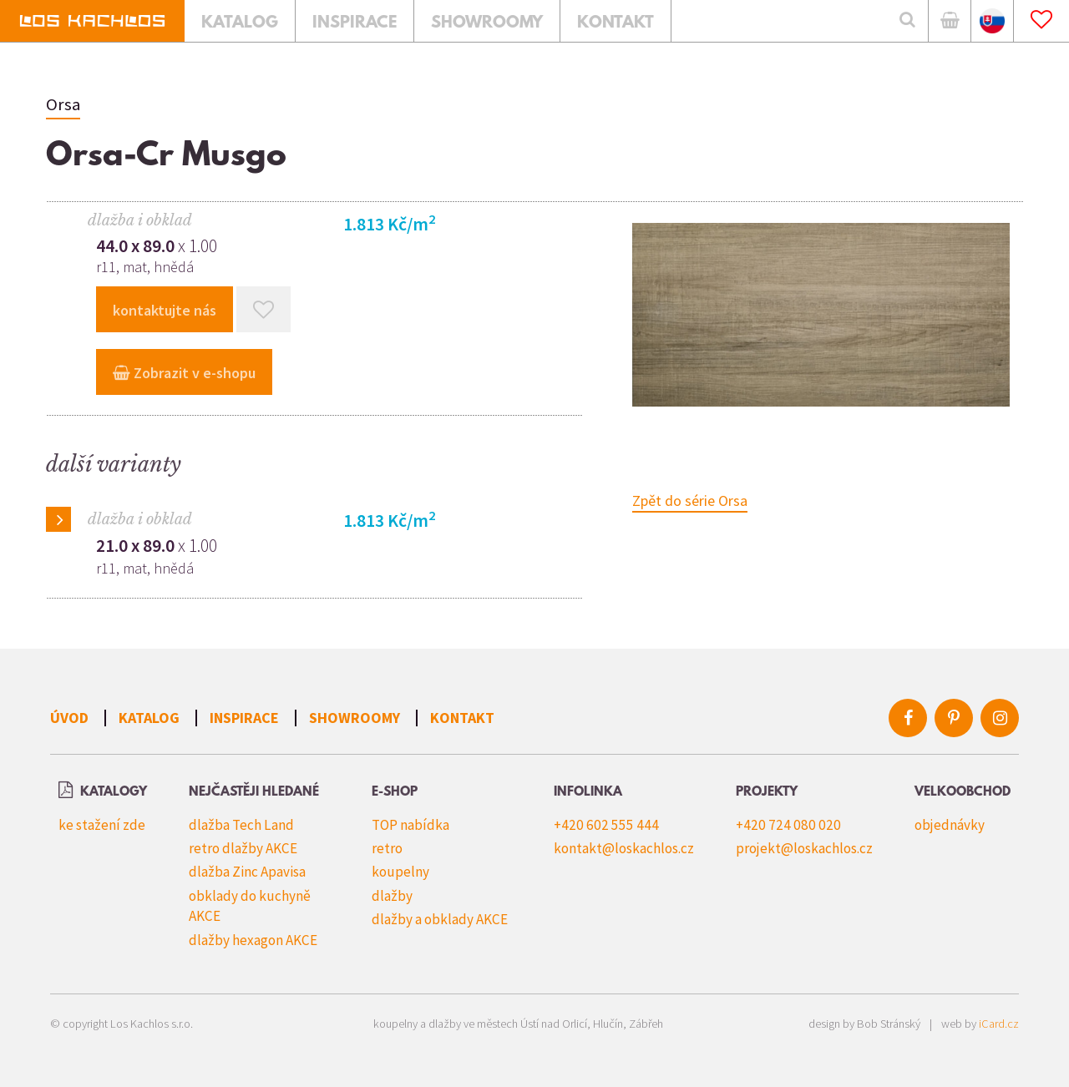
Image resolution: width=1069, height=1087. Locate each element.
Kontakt (462, 717)
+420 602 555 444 (606, 825)
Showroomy (354, 717)
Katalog (149, 717)
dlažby (392, 896)
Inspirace (244, 717)
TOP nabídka (410, 825)
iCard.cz (999, 1023)
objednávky (949, 825)
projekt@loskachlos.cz (804, 848)
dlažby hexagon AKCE (253, 940)
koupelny (400, 871)
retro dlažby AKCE (243, 848)
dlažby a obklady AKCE (440, 919)
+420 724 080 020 (788, 825)
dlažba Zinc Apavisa (247, 871)
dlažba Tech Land (241, 825)
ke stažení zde (101, 825)
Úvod (69, 717)
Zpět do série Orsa (689, 500)
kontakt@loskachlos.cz (624, 848)
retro (387, 848)
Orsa (63, 104)
